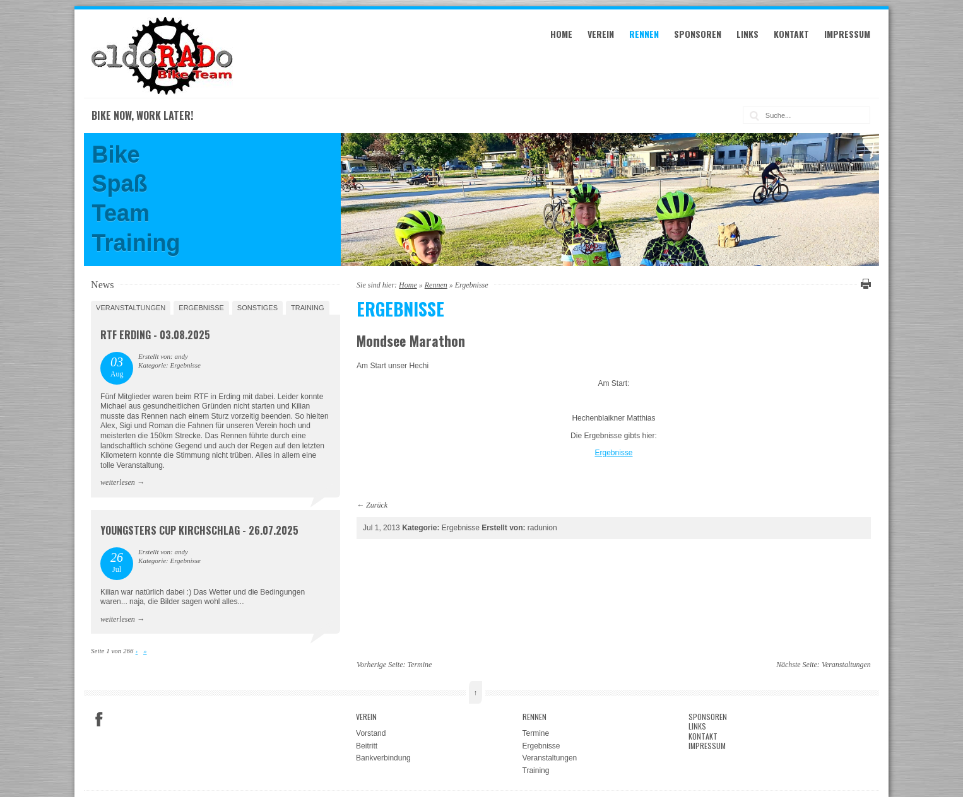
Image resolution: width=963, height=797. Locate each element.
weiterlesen (117, 482)
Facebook (99, 719)
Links (747, 33)
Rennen (644, 33)
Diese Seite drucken (864, 284)
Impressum (847, 33)
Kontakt (791, 33)
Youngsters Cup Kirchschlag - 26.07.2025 (199, 530)
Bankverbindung (383, 757)
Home (561, 33)
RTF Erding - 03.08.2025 (155, 334)
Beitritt (366, 746)
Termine (420, 664)
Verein (601, 33)
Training (307, 307)
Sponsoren (697, 33)
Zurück (376, 505)
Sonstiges (257, 307)
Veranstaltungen (130, 307)
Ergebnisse (613, 452)
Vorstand (371, 733)
